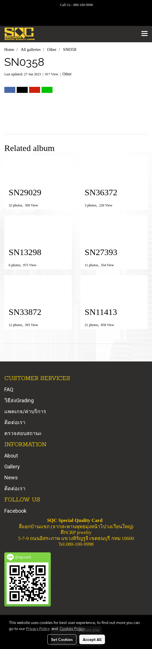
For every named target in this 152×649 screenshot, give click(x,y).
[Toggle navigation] (144, 34)
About (11, 456)
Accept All (92, 639)
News (11, 477)
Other (67, 74)
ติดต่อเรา (14, 422)
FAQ (8, 389)
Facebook (15, 511)
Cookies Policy (72, 628)
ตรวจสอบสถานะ (23, 433)
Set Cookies (62, 639)
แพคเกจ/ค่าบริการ (25, 411)
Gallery (12, 467)
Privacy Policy (38, 628)
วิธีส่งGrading (19, 400)
